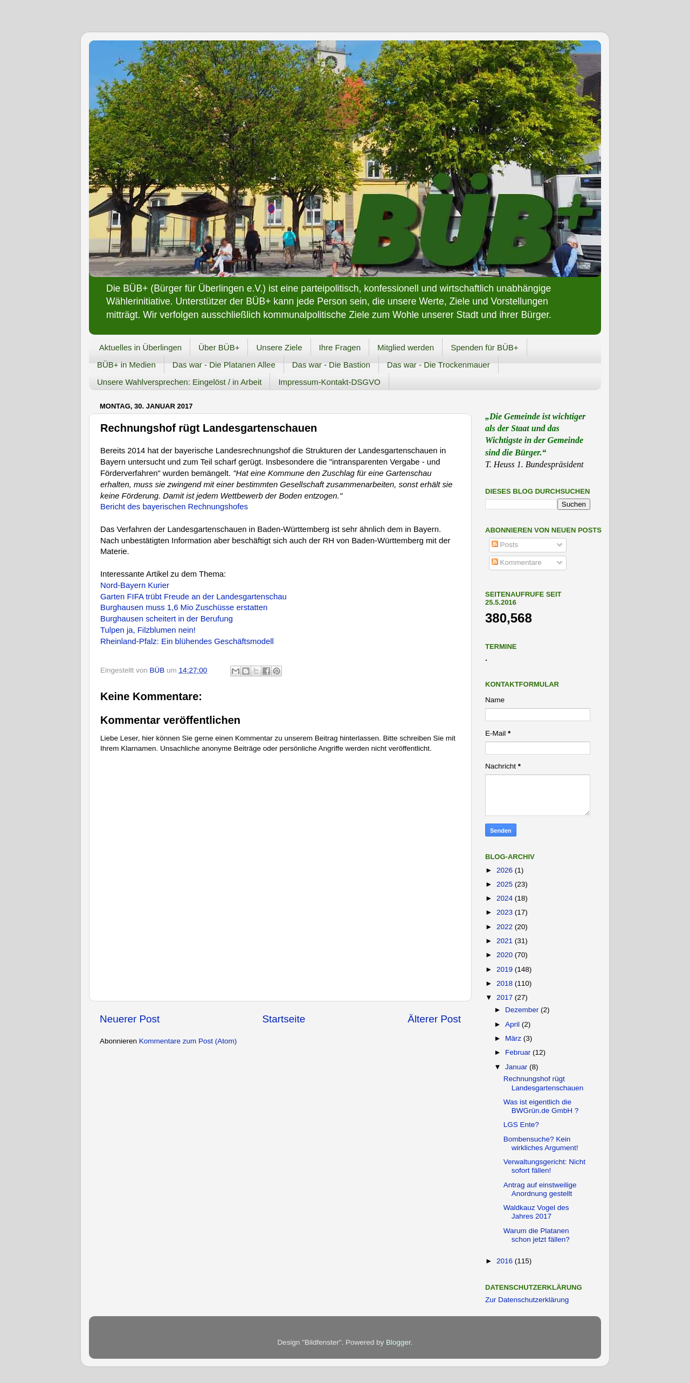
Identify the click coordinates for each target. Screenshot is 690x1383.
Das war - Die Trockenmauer (438, 364)
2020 (505, 955)
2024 (505, 898)
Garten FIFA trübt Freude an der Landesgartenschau (193, 596)
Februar (519, 1052)
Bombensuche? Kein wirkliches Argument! (540, 1143)
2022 (505, 927)
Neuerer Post (130, 1019)
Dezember (523, 1010)
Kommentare (517, 562)
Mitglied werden (405, 347)
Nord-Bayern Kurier (134, 585)
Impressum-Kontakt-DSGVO (329, 381)
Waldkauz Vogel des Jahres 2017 (536, 1212)
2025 (505, 884)
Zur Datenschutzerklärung (527, 1300)
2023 (505, 912)
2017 (505, 997)
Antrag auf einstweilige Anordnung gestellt (540, 1189)
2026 (505, 870)
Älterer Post (434, 1019)
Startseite (283, 1019)
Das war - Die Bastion (331, 364)
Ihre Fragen (340, 347)
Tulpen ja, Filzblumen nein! (148, 630)
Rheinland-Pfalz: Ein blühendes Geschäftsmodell (187, 641)
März (514, 1038)
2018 (505, 983)
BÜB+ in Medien (126, 364)
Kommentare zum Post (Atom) (188, 1041)
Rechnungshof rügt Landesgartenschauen (543, 1083)
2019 (505, 969)
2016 (505, 1261)
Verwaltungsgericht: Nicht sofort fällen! (544, 1166)
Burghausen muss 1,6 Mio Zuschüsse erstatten (183, 607)
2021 (505, 941)
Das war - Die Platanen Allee (223, 364)
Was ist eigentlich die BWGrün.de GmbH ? (541, 1106)
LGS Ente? (521, 1125)
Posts (505, 545)
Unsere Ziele (279, 347)
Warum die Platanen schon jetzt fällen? (536, 1235)
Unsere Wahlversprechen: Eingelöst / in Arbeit (179, 381)
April (513, 1024)
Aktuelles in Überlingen (140, 347)
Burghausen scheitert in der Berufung (166, 618)
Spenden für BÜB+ (485, 347)
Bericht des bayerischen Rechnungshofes (174, 506)
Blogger (398, 1342)
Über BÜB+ (218, 347)
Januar (517, 1067)
